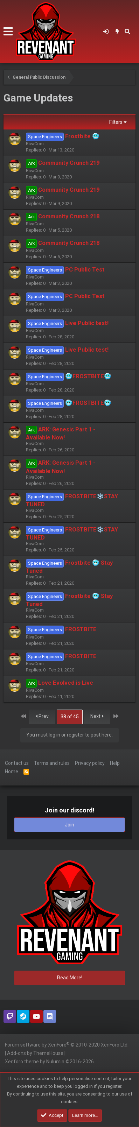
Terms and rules (52, 763)
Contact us (17, 763)
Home (11, 771)
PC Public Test (85, 269)
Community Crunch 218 (68, 216)
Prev (42, 716)
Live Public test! (87, 323)
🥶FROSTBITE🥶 (88, 376)
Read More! (69, 977)
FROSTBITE (81, 629)
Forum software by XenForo (66, 1044)
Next (97, 716)
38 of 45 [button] (70, 716)
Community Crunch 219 (68, 163)
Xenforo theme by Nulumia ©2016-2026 (49, 1061)
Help (115, 763)
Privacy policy (90, 763)
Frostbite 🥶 (82, 136)
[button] (8, 32)
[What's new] (117, 31)
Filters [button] (116, 122)
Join (69, 824)
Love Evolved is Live (65, 682)
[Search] (127, 31)
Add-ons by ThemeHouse (35, 1053)
